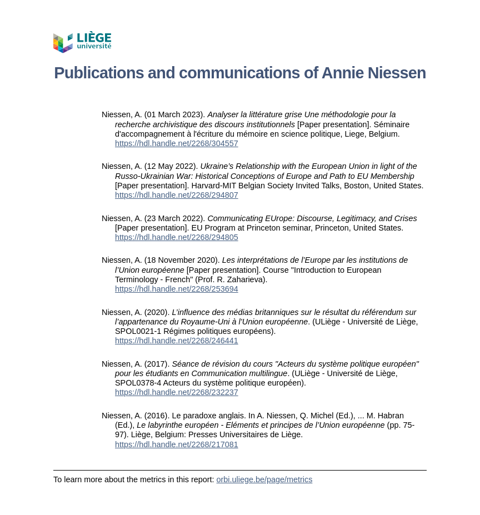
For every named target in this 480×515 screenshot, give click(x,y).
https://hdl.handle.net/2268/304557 (176, 143)
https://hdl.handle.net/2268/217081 (176, 444)
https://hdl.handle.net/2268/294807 (176, 195)
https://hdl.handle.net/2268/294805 (176, 237)
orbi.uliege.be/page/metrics (265, 479)
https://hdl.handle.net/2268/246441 (176, 340)
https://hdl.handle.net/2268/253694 (176, 288)
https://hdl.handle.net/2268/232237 (176, 392)
